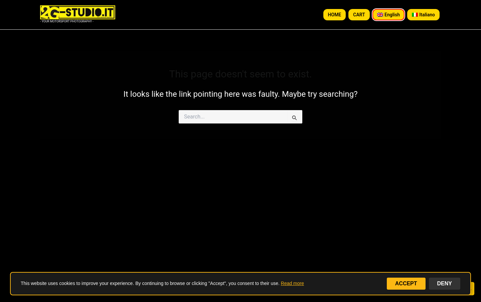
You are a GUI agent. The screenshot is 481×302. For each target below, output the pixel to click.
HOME (334, 14)
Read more (292, 283)
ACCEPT (406, 283)
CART (359, 14)
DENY (444, 283)
